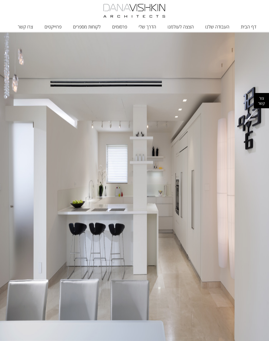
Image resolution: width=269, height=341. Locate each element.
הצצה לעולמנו (181, 27)
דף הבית (248, 27)
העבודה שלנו (217, 27)
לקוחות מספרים (87, 27)
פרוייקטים (53, 27)
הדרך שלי (147, 27)
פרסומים (119, 27)
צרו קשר (25, 27)
